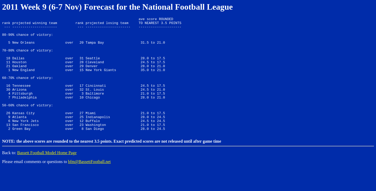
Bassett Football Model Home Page (47, 175)
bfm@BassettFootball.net (89, 184)
